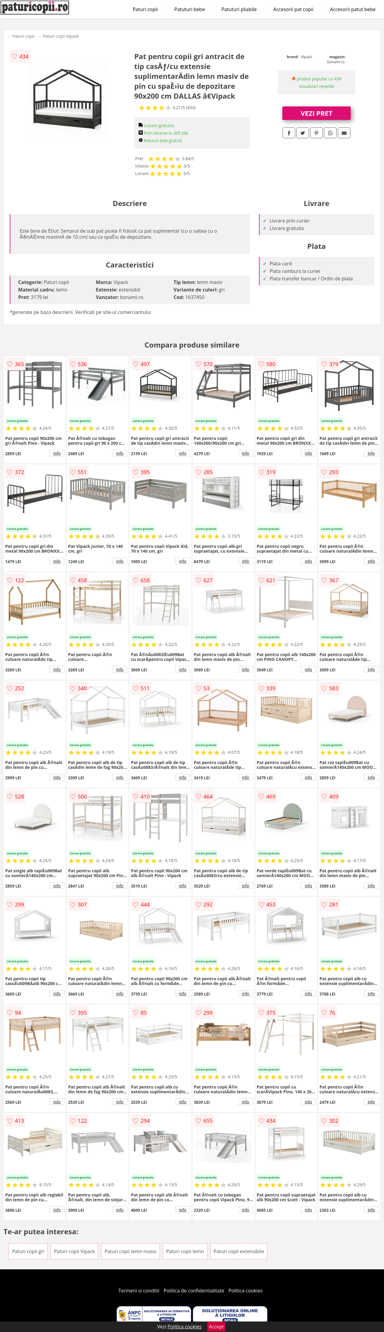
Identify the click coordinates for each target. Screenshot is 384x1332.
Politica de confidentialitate (194, 1290)
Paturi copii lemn (185, 1251)
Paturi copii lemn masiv (130, 1251)
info (57, 453)
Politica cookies (246, 1290)
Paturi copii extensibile (239, 1251)
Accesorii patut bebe (353, 9)
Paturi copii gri (28, 1251)
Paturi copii (145, 9)
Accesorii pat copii (293, 9)
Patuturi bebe (189, 9)
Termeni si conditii (139, 1290)
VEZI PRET (316, 113)
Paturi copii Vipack (61, 36)
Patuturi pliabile (239, 9)
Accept (216, 1326)
